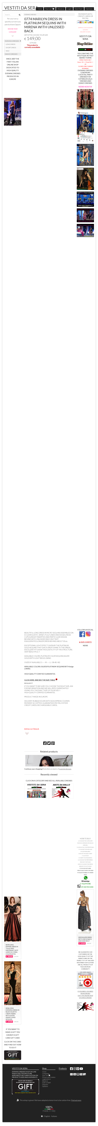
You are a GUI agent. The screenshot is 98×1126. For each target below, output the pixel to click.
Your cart (49, 9)
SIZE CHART (46, 1083)
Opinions (89, 9)
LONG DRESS (10, 44)
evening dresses (65, 769)
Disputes (45, 1084)
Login (69, 9)
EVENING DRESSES (30, 14)
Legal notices (46, 1079)
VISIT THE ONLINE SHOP (85, 995)
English (47, 1116)
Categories (45, 1073)
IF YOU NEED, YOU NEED (85, 991)
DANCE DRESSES (11, 54)
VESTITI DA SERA (21, 7)
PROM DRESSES (85, 993)
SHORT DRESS (11, 47)
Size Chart (78, 9)
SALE (7, 51)
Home (39, 9)
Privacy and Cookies (48, 1077)
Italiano (54, 1116)
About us (61, 9)
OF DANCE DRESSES (85, 997)
